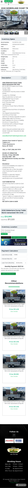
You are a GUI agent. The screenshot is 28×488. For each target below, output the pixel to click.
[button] (2, 32)
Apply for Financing (18, 237)
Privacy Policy (14, 482)
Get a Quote (6, 237)
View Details (14, 311)
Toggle (24, 77)
